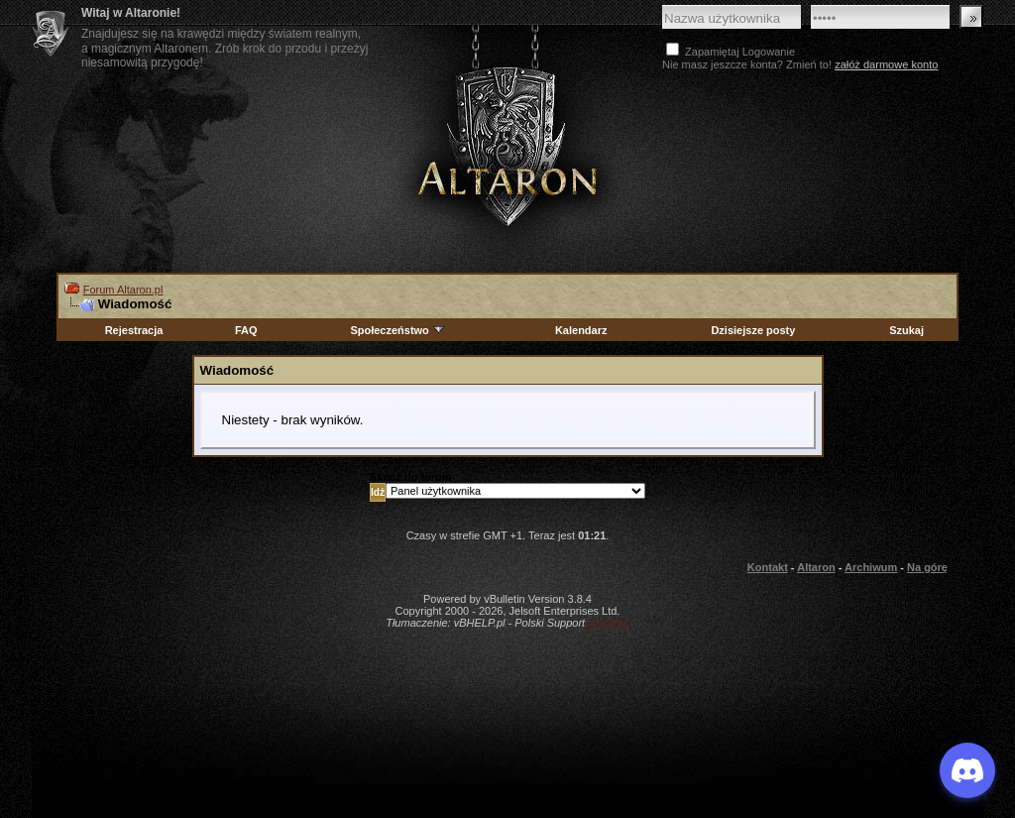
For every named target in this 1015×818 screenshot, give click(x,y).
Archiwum (871, 567)
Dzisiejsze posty (753, 330)
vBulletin (608, 623)
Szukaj (906, 330)
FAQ (246, 330)
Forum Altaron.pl (123, 289)
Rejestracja (134, 330)
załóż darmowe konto (886, 64)
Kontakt (767, 567)
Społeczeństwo (397, 330)
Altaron (507, 145)
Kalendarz (581, 330)
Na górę (927, 567)
